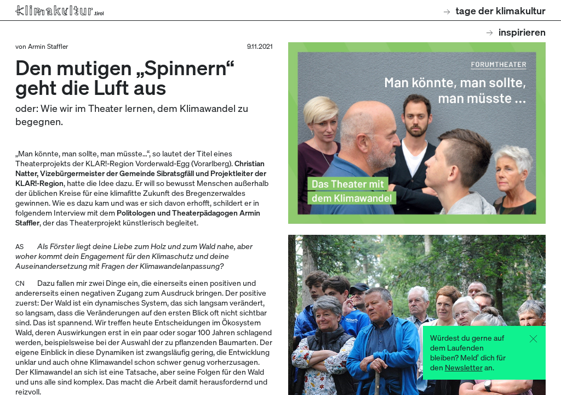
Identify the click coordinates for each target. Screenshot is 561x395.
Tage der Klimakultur (495, 10)
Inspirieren (516, 31)
